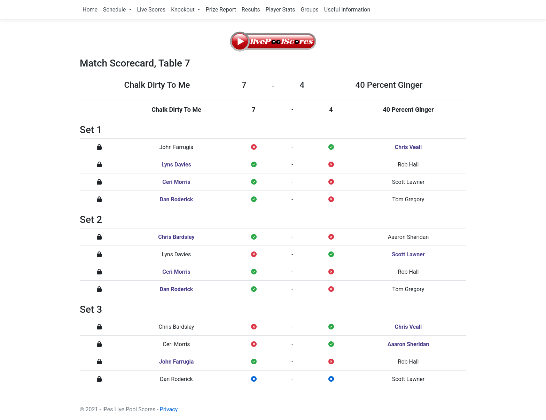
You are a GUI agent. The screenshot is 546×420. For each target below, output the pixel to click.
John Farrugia (176, 147)
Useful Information (347, 9)
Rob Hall (408, 164)
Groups (309, 9)
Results (251, 9)
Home (90, 9)
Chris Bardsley (176, 237)
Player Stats (280, 9)
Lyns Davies (176, 164)
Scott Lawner (408, 182)
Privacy (169, 409)
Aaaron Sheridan (408, 237)
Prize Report (221, 9)
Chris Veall (408, 147)
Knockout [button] (183, 9)
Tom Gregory (408, 199)
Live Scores (151, 9)
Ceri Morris (176, 182)
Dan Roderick (176, 199)
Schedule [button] (115, 9)
